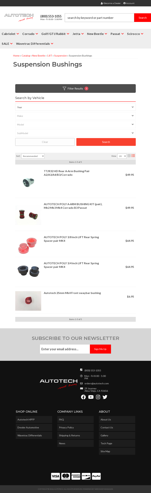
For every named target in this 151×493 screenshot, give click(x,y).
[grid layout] (129, 156)
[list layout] (133, 156)
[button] (108, 17)
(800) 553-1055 (93, 370)
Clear (45, 141)
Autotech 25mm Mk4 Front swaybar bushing (72, 292)
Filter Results (75, 88)
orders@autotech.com (97, 383)
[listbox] (75, 107)
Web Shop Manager (104, 489)
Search (106, 141)
